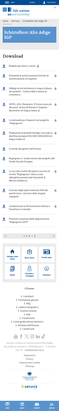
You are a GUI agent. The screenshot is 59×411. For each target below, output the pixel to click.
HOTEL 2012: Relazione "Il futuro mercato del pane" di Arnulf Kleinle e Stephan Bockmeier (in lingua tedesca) (30, 107)
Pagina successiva (54, 236)
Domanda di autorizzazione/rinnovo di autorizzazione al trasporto (29, 77)
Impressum (29, 355)
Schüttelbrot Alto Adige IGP (34, 21)
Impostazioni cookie (29, 362)
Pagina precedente (5, 236)
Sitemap (29, 366)
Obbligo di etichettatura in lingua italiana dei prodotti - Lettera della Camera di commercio (30, 91)
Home (5, 21)
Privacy (29, 359)
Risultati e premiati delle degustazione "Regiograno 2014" (29, 220)
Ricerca (32, 2)
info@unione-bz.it (34, 350)
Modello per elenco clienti (22, 66)
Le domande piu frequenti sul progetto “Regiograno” (29, 122)
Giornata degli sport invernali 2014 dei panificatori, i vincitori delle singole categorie (28, 193)
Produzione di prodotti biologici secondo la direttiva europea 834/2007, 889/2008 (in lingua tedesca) (31, 136)
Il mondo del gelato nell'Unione (25, 148)
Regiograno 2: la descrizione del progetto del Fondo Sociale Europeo (32, 160)
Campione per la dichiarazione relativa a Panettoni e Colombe (29, 208)
